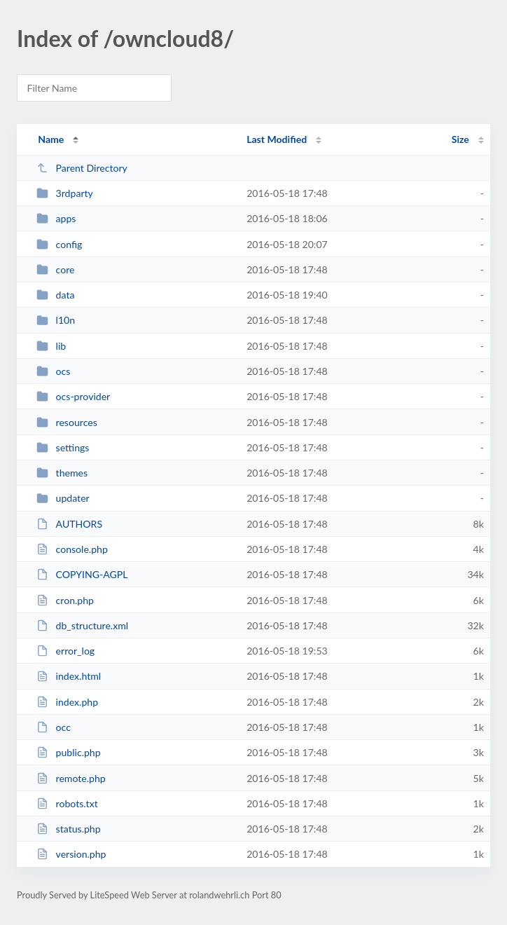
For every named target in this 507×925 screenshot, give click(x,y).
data (55, 295)
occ (53, 727)
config (59, 244)
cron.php (65, 600)
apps (56, 218)
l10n (55, 320)
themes (62, 473)
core (55, 269)
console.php (72, 549)
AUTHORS (69, 524)
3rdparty (64, 193)
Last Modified (276, 139)
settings (62, 447)
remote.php (71, 778)
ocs (53, 371)
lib (51, 346)
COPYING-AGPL (81, 574)
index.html (68, 676)
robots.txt (67, 803)
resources (66, 422)
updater (63, 498)
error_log (65, 651)
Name (51, 139)
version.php (71, 854)
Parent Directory (81, 168)
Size (460, 139)
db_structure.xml (82, 625)
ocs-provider (73, 396)
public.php (68, 752)
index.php (67, 702)
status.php (68, 829)
